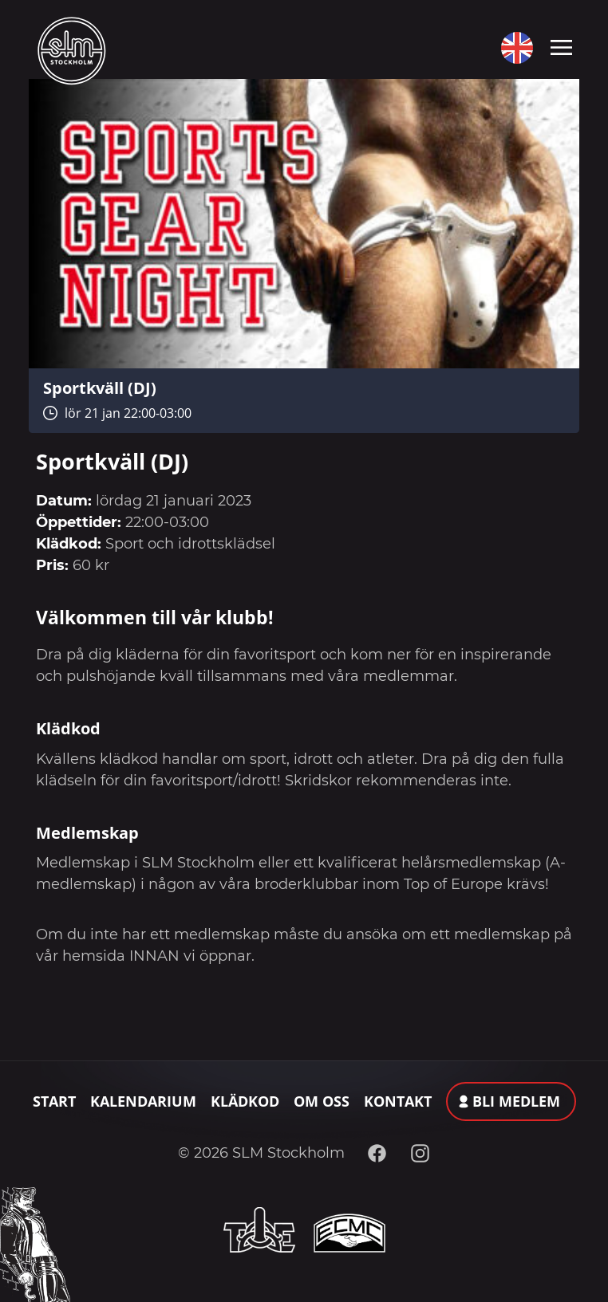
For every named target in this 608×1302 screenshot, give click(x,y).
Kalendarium (143, 1101)
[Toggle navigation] (561, 46)
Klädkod (245, 1101)
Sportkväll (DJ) (99, 387)
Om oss (321, 1101)
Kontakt (398, 1101)
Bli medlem (516, 1101)
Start (54, 1101)
